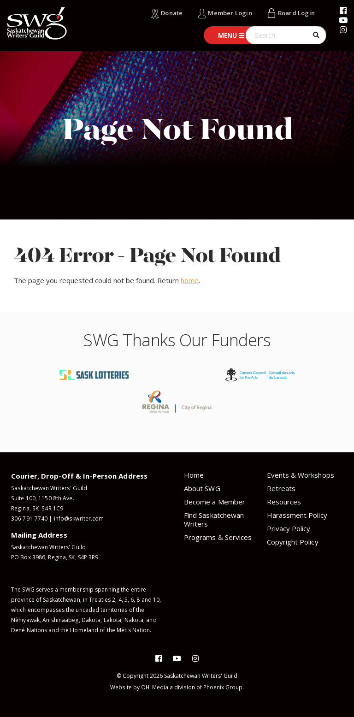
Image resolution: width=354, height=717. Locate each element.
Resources (284, 501)
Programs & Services (218, 537)
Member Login (230, 13)
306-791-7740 (29, 518)
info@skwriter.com (79, 518)
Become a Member (214, 501)
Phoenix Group (222, 687)
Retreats (281, 488)
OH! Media (155, 687)
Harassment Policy (297, 515)
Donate (172, 13)
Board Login (296, 13)
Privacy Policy (289, 528)
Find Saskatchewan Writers (214, 519)
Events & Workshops (300, 475)
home (190, 280)
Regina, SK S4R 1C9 (36, 508)
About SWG (202, 488)
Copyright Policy (293, 541)
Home (194, 475)
